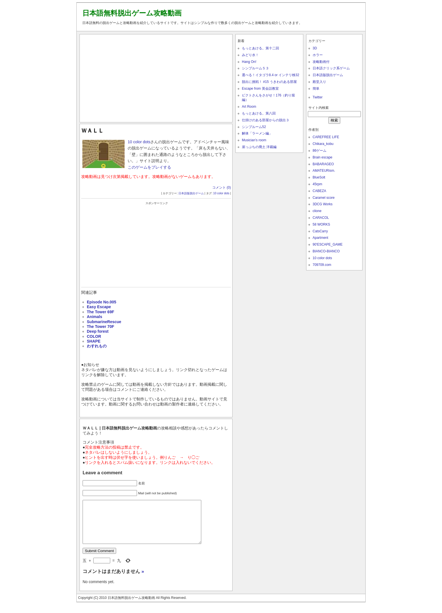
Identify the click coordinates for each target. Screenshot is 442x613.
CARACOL (321, 218)
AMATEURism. (324, 171)
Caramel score (324, 198)
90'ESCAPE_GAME (327, 244)
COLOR (94, 336)
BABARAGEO (323, 164)
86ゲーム (319, 151)
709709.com (322, 265)
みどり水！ (250, 55)
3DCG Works (322, 204)
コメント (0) (221, 187)
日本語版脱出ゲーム (191, 193)
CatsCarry (320, 231)
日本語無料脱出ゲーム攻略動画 (132, 13)
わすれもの (97, 346)
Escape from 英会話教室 (260, 89)
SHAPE (93, 341)
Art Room (249, 107)
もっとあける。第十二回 (260, 48)
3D (315, 48)
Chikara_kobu (323, 144)
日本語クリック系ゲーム (331, 68)
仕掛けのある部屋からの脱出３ (265, 120)
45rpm (317, 184)
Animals (94, 316)
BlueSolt (319, 177)
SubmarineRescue (104, 321)
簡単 (316, 89)
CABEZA (319, 191)
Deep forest (98, 331)
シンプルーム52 (254, 127)
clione (317, 211)
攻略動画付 (321, 62)
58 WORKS (321, 224)
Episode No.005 (101, 302)
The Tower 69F (100, 312)
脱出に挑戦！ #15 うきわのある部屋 (269, 82)
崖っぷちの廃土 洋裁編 (259, 147)
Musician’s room (254, 140)
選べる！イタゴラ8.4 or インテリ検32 (270, 75)
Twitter (317, 97)
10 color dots (139, 142)
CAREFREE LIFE (326, 137)
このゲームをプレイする (149, 167)
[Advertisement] (156, 77)
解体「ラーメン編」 (257, 133)
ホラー (318, 55)
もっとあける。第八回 (259, 113)
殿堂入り (319, 82)
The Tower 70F (100, 326)
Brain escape (322, 157)
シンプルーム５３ (255, 68)
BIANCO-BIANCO (326, 251)
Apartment (320, 238)
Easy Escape (99, 307)
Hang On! (249, 62)
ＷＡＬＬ (92, 130)
